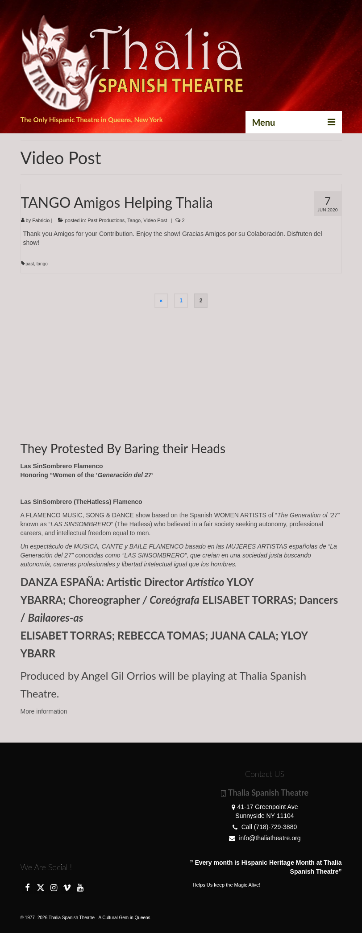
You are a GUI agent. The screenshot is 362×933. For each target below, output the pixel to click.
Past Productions (106, 220)
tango (42, 263)
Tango (134, 220)
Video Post (155, 220)
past (29, 263)
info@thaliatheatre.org (265, 838)
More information (44, 711)
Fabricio (41, 220)
